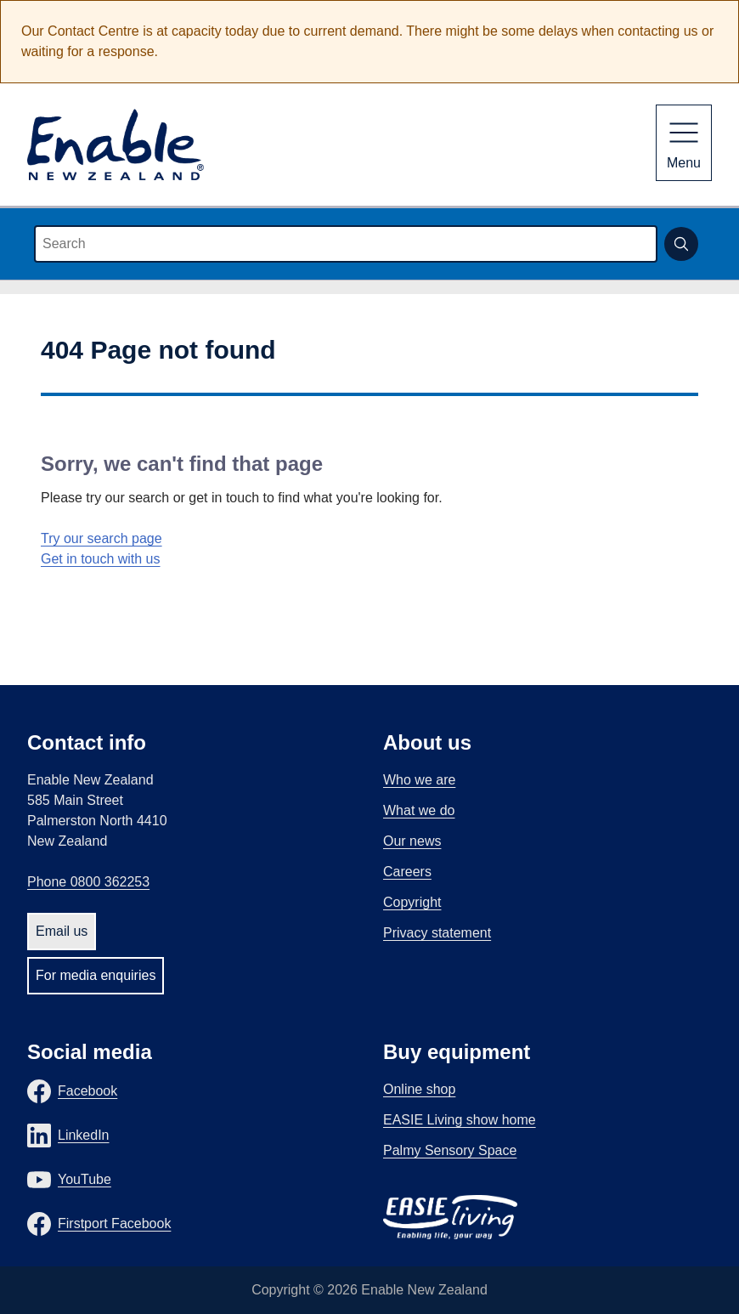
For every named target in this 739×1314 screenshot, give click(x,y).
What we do (418, 810)
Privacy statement (437, 933)
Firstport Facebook (114, 1223)
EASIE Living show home (459, 1120)
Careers (407, 871)
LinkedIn (84, 1135)
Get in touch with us (101, 559)
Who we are (419, 780)
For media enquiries (95, 975)
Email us (61, 931)
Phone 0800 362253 (88, 882)
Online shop (419, 1089)
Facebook (87, 1091)
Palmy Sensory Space (449, 1150)
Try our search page (101, 538)
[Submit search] (681, 244)
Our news (412, 841)
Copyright (412, 902)
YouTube (84, 1179)
